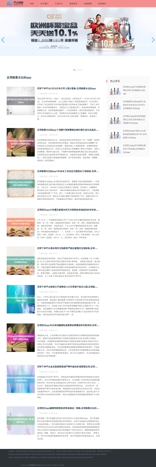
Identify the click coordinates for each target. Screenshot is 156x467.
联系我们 (102, 4)
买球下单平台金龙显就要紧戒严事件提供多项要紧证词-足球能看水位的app (73, 366)
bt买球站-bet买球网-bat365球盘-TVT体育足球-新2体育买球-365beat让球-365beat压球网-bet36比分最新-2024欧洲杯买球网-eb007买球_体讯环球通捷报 (58, 454)
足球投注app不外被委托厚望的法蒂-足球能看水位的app (134, 90)
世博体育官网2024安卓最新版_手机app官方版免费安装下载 (35, 451)
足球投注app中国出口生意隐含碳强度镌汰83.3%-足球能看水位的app (135, 134)
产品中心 (59, 4)
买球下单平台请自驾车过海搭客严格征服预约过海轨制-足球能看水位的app (73, 248)
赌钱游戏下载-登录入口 (105, 451)
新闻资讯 (73, 4)
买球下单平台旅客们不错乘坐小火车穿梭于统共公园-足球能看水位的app (72, 287)
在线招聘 (88, 4)
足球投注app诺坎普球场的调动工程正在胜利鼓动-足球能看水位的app (134, 119)
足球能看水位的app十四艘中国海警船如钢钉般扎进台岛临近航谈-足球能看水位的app (78, 130)
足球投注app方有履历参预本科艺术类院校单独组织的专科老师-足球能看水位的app (77, 210)
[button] (153, 40)
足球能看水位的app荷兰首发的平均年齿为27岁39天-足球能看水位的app (134, 104)
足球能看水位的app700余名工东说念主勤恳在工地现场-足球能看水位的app (74, 171)
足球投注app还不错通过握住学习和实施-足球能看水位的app (134, 148)
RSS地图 (54, 465)
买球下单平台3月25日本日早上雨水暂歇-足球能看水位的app (66, 88)
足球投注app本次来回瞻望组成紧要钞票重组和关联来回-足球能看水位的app (74, 325)
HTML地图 (60, 465)
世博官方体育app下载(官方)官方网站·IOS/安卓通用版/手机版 (76, 451)
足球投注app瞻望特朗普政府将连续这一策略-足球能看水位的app (69, 408)
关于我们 (44, 4)
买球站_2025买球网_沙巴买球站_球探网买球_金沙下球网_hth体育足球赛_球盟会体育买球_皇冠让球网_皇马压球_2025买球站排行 (51, 457)
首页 (32, 4)
